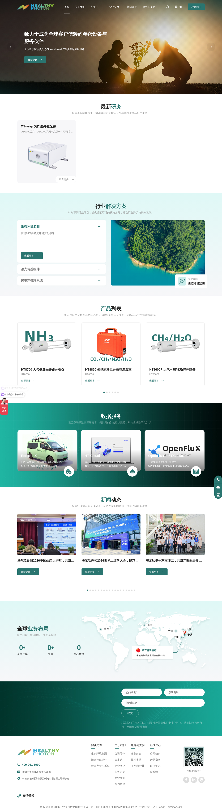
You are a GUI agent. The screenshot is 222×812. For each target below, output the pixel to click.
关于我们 (80, 6)
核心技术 (13, 654)
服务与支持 (148, 6)
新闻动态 (132, 6)
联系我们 (196, 7)
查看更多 (35, 60)
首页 (67, 6)
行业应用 (114, 6)
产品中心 (95, 6)
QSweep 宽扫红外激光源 (38, 126)
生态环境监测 (30, 290)
